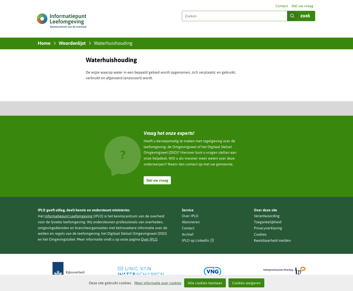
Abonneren (191, 222)
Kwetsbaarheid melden (272, 240)
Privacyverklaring (268, 228)
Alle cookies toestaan (205, 283)
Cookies (260, 234)
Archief (187, 234)
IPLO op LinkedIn (198, 240)
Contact (282, 6)
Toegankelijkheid (267, 222)
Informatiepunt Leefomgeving (69, 216)
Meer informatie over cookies (157, 283)
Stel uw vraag (302, 6)
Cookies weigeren (246, 283)
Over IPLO (149, 239)
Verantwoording (267, 216)
